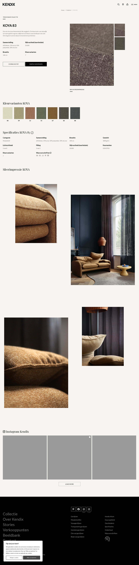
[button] (25, 457)
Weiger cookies (14, 557)
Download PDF (14, 64)
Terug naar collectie (10, 17)
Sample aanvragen (36, 64)
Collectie (68, 10)
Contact (9, 540)
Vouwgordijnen (76, 523)
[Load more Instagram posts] (69, 484)
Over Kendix (13, 519)
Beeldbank (11, 535)
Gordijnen (74, 516)
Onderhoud (109, 530)
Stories (9, 524)
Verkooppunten (16, 529)
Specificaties (109, 526)
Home (62, 10)
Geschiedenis (109, 523)
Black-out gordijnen (77, 537)
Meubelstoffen (76, 520)
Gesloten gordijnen (77, 530)
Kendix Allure (109, 516)
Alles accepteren (31, 557)
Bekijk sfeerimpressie (77, 89)
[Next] (112, 55)
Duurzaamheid (110, 520)
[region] (23, 551)
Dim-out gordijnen (77, 533)
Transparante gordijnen (79, 526)
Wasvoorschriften (111, 533)
